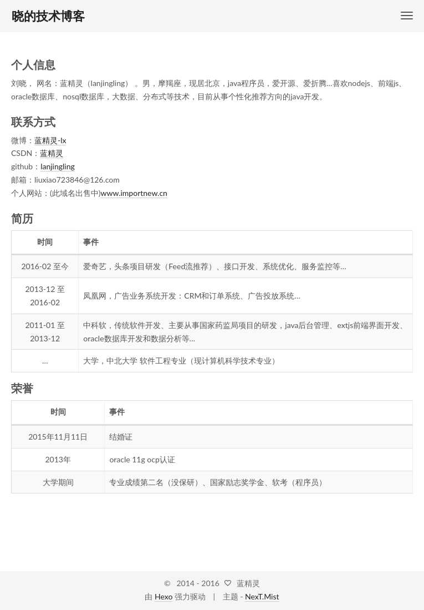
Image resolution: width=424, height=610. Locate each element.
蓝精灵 (51, 153)
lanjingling (57, 166)
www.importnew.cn (133, 193)
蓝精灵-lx (50, 140)
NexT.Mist (262, 596)
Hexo (163, 596)
